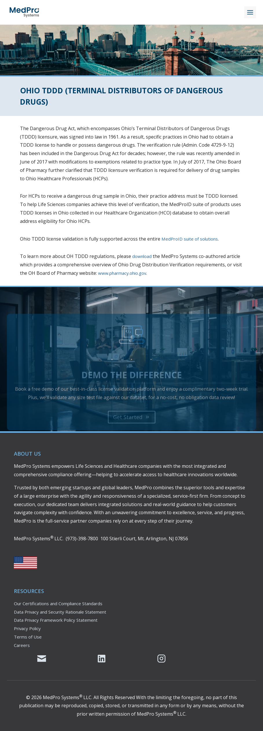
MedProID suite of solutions (192, 239)
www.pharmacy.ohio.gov (124, 273)
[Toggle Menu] (250, 12)
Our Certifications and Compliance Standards (62, 603)
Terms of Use (28, 637)
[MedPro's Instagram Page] (161, 658)
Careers (22, 645)
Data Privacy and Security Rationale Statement (64, 612)
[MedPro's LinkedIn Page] (101, 658)
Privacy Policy (28, 628)
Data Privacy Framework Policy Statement (59, 620)
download (142, 256)
